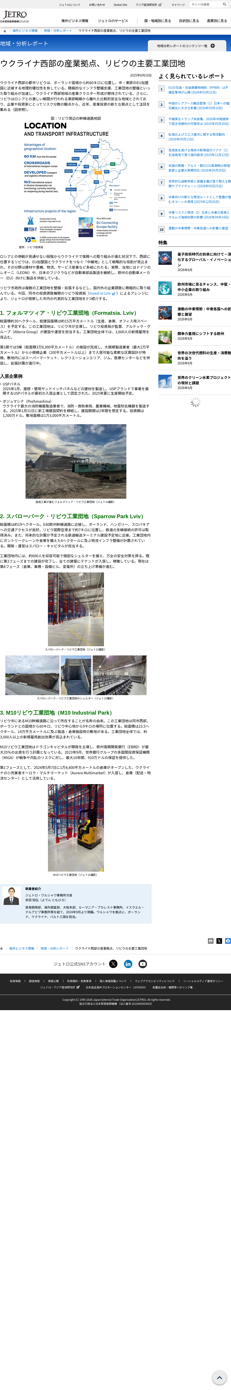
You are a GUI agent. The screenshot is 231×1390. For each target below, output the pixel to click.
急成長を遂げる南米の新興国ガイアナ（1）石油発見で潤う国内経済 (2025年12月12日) (199, 152)
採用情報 (15, 981)
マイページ (178, 5)
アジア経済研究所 (149, 5)
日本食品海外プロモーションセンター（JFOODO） (116, 987)
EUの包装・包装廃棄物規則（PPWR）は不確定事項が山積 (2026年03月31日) (198, 89)
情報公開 (53, 981)
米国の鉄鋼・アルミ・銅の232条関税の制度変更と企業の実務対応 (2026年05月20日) (199, 167)
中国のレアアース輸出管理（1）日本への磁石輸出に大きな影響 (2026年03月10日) (198, 105)
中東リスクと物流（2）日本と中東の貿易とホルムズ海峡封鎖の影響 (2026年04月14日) (199, 214)
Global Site (120, 5)
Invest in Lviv (102, 293)
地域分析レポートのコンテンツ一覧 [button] (186, 46)
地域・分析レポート (58, 30)
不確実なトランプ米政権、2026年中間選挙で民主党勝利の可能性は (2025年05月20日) (198, 121)
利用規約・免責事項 (79, 981)
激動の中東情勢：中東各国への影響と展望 (198, 228)
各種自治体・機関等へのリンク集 (172, 987)
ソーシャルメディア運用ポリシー (203, 981)
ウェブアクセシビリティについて (155, 981)
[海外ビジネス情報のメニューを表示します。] (76, 21)
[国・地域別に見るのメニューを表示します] (159, 21)
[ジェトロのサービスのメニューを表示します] (114, 21)
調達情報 (34, 981)
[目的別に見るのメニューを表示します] (190, 21)
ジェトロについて (70, 5)
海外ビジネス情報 (25, 30)
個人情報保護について (113, 981)
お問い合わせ (97, 5)
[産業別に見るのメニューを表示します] (218, 21)
